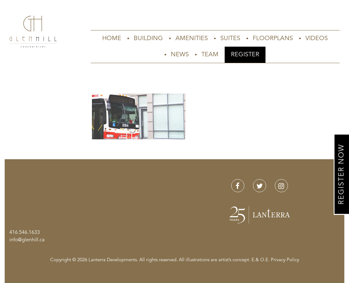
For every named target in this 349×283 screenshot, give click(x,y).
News (180, 55)
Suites (230, 38)
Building (148, 38)
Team (209, 55)
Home (111, 38)
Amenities (191, 38)
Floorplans (273, 38)
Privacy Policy (285, 260)
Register (245, 55)
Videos (316, 38)
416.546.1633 (24, 232)
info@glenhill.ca (27, 240)
